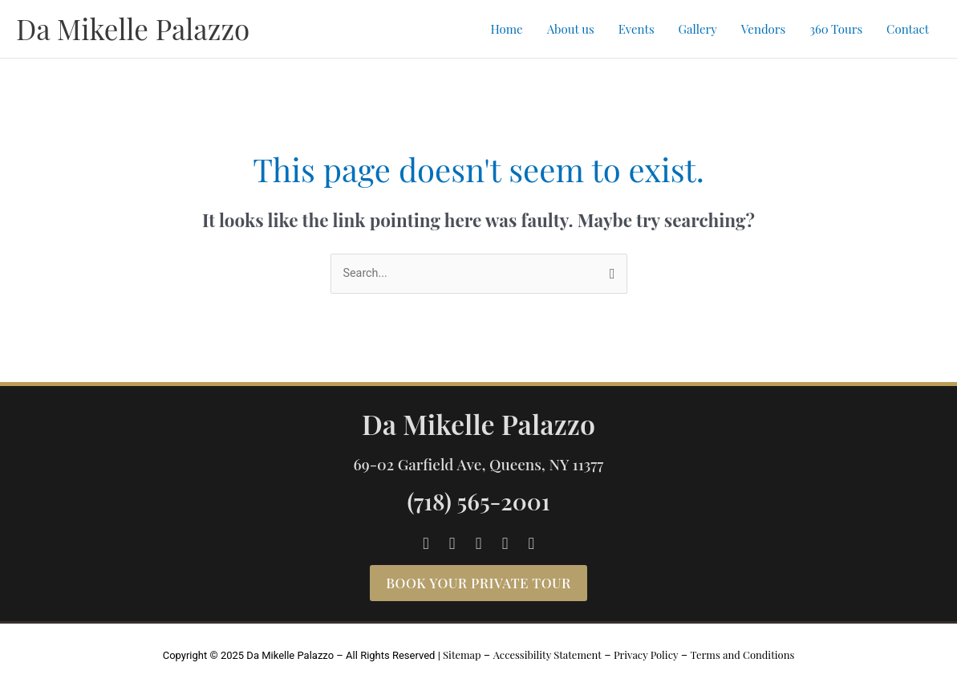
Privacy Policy (646, 655)
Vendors (763, 29)
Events (636, 29)
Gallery (698, 29)
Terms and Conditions (742, 655)
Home (506, 29)
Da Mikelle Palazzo (132, 28)
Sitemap (462, 655)
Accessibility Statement (547, 655)
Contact (907, 29)
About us (570, 29)
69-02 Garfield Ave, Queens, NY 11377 (478, 464)
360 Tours (835, 29)
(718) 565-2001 (478, 501)
